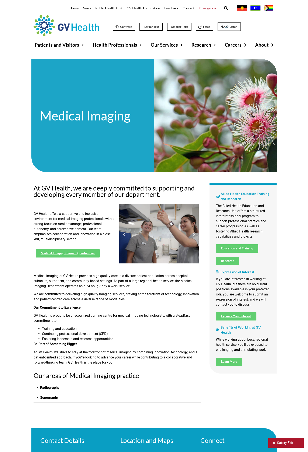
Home (73, 8)
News (87, 8)
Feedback (171, 8)
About (265, 45)
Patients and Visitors (60, 45)
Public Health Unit (108, 8)
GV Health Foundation (143, 8)
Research (204, 45)
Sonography (49, 398)
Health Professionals (118, 45)
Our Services (167, 45)
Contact (188, 8)
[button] (225, 8)
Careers (236, 45)
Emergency (207, 8)
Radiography (49, 388)
